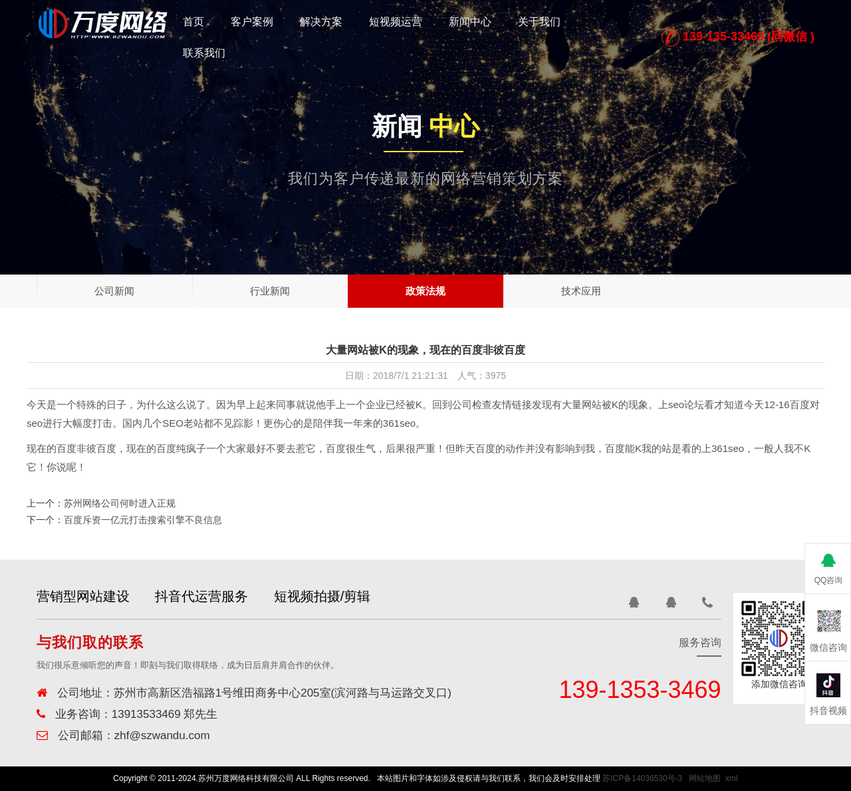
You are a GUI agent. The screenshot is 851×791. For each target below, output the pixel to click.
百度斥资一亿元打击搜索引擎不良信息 (143, 519)
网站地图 (705, 778)
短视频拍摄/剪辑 (337, 596)
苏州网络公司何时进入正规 (120, 503)
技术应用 (581, 290)
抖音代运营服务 (209, 596)
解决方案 (321, 21)
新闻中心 (470, 21)
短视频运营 (395, 21)
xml (731, 778)
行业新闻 (270, 290)
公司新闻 (114, 290)
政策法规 (425, 290)
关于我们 (539, 21)
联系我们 (204, 52)
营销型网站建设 (83, 596)
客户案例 (252, 21)
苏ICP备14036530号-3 (642, 778)
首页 (193, 21)
